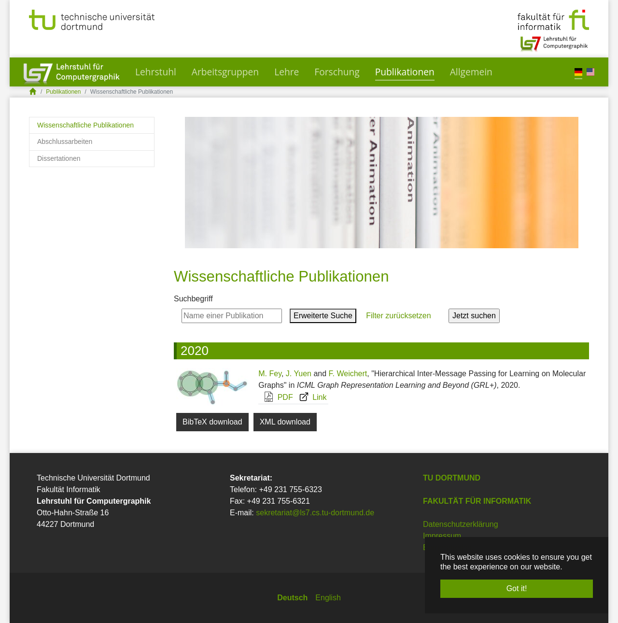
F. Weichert (348, 373)
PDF (276, 397)
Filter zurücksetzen (398, 316)
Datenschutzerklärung (460, 524)
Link (310, 397)
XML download (285, 422)
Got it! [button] (516, 588)
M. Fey (269, 373)
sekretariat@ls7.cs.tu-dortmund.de (315, 513)
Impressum (442, 536)
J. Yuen (298, 373)
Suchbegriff (193, 299)
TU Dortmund (451, 478)
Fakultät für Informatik (477, 501)
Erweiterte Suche (323, 316)
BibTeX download (212, 422)
